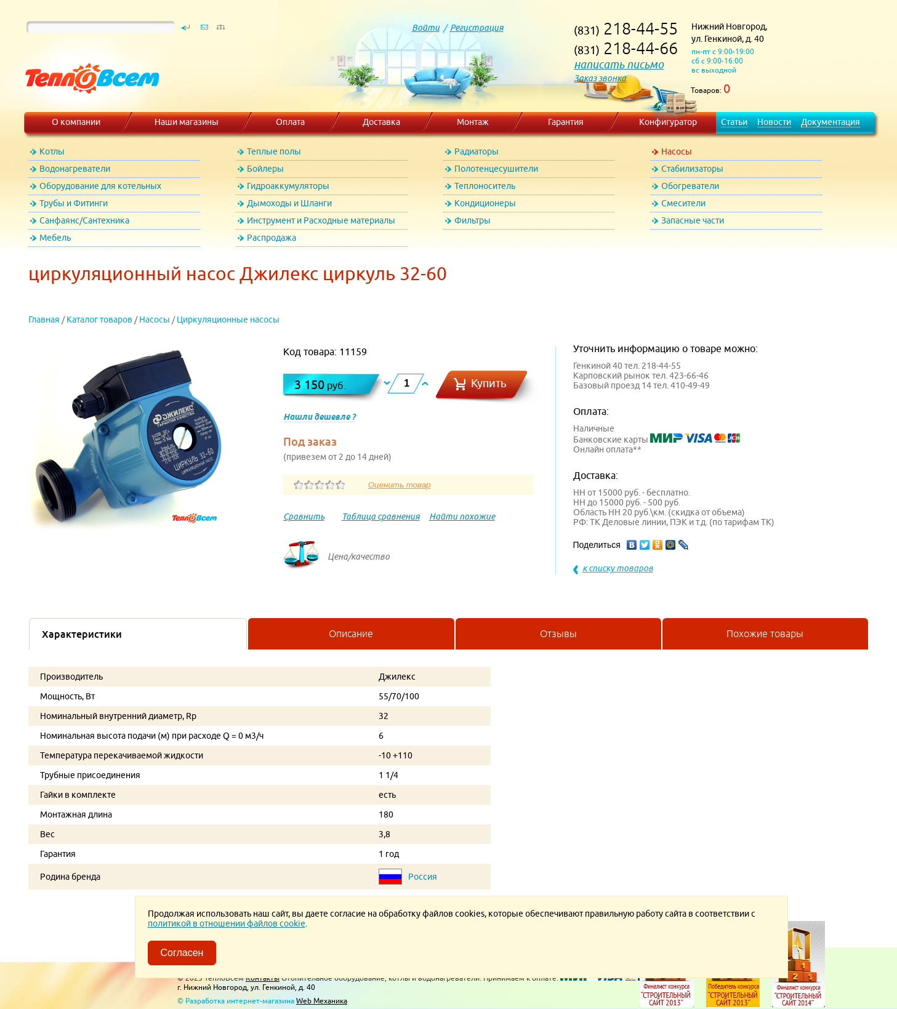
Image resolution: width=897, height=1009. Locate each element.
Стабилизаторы (692, 169)
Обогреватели (690, 186)
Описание (351, 633)
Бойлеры (265, 169)
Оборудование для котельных (100, 186)
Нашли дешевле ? (319, 417)
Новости (774, 122)
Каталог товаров (99, 319)
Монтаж (473, 122)
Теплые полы (274, 151)
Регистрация (477, 28)
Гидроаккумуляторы (288, 186)
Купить (489, 383)
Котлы (52, 151)
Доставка (381, 122)
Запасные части (692, 220)
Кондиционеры (485, 203)
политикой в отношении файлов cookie (226, 923)
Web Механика (321, 1000)
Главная (44, 319)
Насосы (676, 151)
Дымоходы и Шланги (289, 203)
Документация (830, 122)
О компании (76, 122)
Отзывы (558, 633)
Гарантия (566, 122)
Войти (426, 28)
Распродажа (271, 238)
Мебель (55, 238)
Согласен (182, 952)
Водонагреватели (74, 169)
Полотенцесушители (496, 169)
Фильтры (472, 220)
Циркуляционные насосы (228, 319)
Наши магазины (187, 122)
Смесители (683, 203)
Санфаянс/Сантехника (84, 220)
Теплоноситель (484, 186)
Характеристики (82, 634)
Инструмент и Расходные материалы (321, 220)
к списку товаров (617, 568)
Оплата (290, 122)
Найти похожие (462, 516)
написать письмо (619, 64)
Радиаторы (476, 151)
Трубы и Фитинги (73, 203)
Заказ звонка (600, 78)
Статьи (734, 122)
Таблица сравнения (381, 516)
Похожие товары (764, 633)
